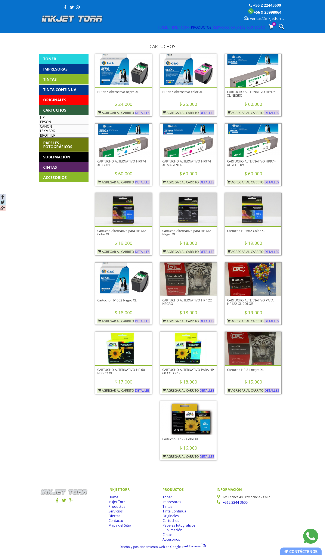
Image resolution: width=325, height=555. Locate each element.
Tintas (166, 507)
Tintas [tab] (50, 79)
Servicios (204, 27)
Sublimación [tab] (56, 171)
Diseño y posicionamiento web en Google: (153, 546)
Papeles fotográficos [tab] (57, 159)
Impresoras (170, 502)
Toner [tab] (49, 58)
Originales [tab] (54, 99)
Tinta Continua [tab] (59, 89)
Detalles (141, 111)
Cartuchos (169, 521)
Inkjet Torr (146, 27)
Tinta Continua (173, 511)
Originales (169, 516)
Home (122, 27)
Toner (166, 497)
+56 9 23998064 (264, 12)
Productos (176, 27)
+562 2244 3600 (234, 502)
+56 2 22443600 (265, 5)
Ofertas (230, 27)
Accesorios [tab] (55, 192)
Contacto (255, 27)
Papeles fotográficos (176, 525)
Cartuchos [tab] (54, 110)
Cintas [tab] (50, 182)
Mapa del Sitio (118, 525)
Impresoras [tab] (55, 69)
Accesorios (170, 539)
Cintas (166, 535)
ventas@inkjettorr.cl (265, 18)
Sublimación (171, 530)
